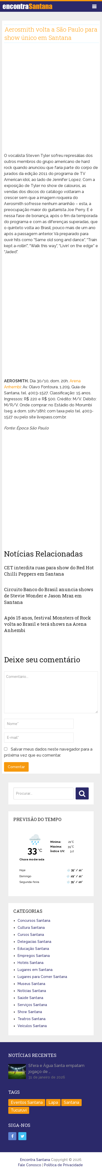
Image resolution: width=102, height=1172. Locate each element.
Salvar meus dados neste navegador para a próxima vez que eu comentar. (48, 752)
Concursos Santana (34, 921)
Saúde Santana (30, 998)
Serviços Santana (32, 1005)
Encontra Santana (35, 1160)
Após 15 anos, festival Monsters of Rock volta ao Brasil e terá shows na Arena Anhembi (47, 624)
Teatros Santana (31, 1019)
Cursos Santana (31, 935)
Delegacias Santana (34, 942)
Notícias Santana (32, 991)
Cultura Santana (31, 928)
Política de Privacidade (63, 1165)
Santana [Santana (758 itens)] (71, 1102)
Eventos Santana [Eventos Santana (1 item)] (27, 1102)
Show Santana (30, 1012)
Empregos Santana (34, 956)
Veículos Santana (32, 1026)
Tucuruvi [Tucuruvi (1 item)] (19, 1110)
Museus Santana (31, 984)
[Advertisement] (51, 102)
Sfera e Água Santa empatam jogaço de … (56, 1068)
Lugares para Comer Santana (42, 977)
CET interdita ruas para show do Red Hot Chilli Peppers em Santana (49, 571)
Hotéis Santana (30, 963)
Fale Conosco (29, 1165)
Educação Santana (33, 949)
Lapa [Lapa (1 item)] (53, 1102)
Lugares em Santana (35, 970)
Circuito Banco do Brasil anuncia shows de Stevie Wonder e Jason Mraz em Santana (48, 595)
